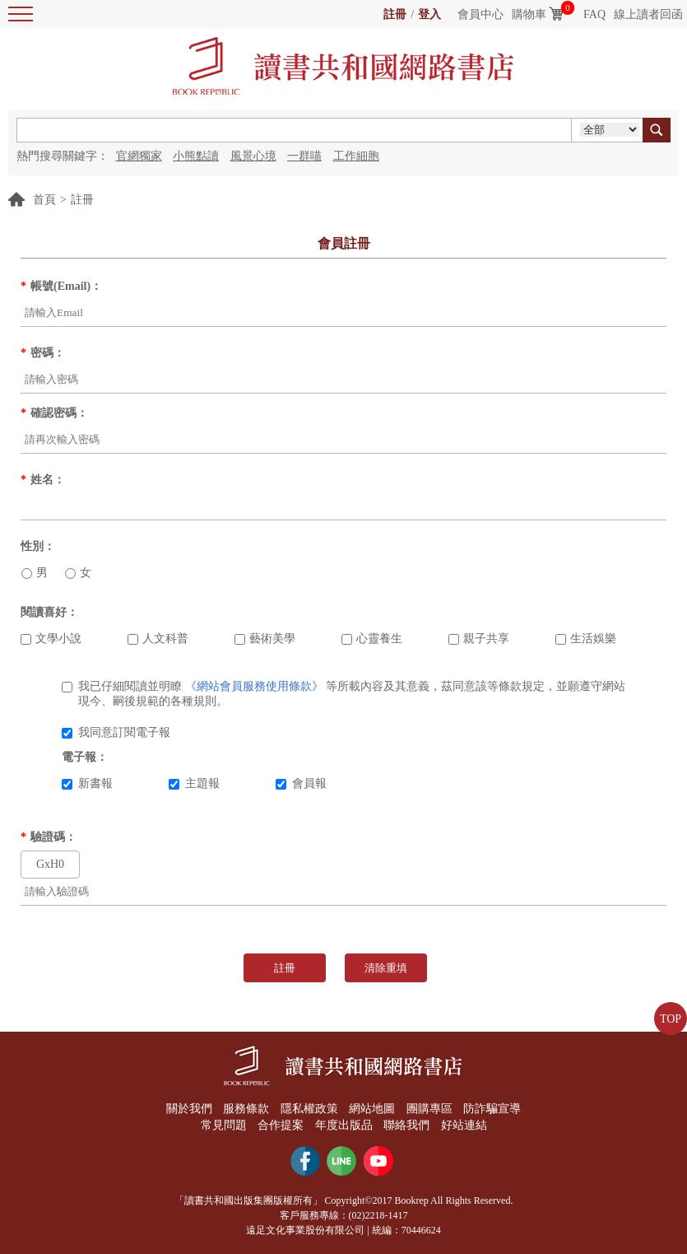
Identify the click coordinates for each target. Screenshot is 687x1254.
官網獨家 (139, 156)
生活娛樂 (585, 638)
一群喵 (304, 156)
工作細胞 (356, 156)
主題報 (194, 783)
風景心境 (253, 156)
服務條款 (246, 1108)
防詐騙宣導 (492, 1108)
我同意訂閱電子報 (116, 732)
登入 (429, 14)
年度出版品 (344, 1125)
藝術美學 (264, 638)
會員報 (301, 783)
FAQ (594, 14)
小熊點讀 (196, 156)
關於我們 (189, 1108)
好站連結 (464, 1125)
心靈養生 (371, 638)
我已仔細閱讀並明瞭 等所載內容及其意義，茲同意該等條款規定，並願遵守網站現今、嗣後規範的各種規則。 (343, 693)
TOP (670, 1019)
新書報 (87, 783)
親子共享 (478, 638)
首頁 (44, 199)
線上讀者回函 (648, 14)
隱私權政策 (309, 1108)
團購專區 (429, 1108)
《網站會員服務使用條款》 (254, 686)
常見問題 (224, 1125)
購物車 (529, 14)
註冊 (394, 14)
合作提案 (281, 1125)
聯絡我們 (406, 1125)
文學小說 (51, 638)
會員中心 (480, 14)
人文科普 (158, 638)
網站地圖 (372, 1108)
